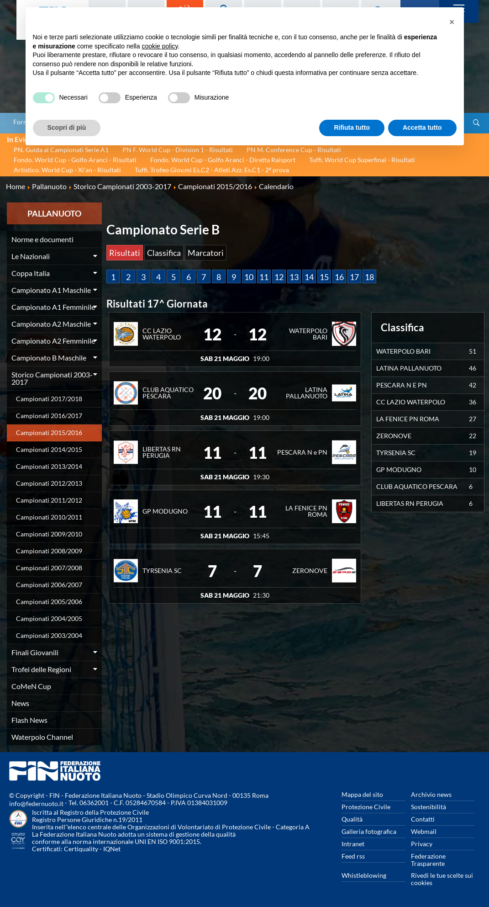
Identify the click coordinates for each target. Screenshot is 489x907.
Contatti (423, 819)
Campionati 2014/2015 (49, 449)
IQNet (112, 849)
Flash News (29, 720)
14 (309, 277)
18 (369, 277)
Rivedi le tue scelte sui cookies (442, 878)
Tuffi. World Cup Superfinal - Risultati (362, 160)
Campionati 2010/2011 (49, 517)
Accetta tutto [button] (422, 127)
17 (354, 277)
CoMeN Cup (31, 686)
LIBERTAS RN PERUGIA (161, 452)
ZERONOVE (309, 570)
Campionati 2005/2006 (49, 601)
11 (263, 277)
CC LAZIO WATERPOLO (161, 334)
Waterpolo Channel (42, 736)
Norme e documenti (42, 239)
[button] (452, 22)
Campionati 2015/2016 (49, 432)
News (20, 703)
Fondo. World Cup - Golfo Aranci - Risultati (75, 160)
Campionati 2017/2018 (49, 399)
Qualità (352, 819)
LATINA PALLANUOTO (306, 393)
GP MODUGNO (165, 511)
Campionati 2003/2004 (49, 635)
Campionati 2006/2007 (49, 585)
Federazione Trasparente (428, 859)
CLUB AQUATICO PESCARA (168, 393)
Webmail (423, 831)
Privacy (421, 844)
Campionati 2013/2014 (49, 466)
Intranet (353, 844)
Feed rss (353, 856)
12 (279, 277)
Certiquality (81, 849)
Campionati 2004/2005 (49, 618)
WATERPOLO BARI (308, 334)
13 (294, 277)
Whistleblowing (364, 875)
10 (248, 277)
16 (339, 277)
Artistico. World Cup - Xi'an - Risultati (67, 170)
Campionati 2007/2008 (49, 568)
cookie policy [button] (160, 46)
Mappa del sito (362, 794)
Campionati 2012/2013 (49, 483)
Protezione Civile (366, 807)
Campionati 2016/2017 (49, 415)
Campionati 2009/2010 (49, 534)
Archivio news (431, 794)
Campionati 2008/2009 (49, 551)
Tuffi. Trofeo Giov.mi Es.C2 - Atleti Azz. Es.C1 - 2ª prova (212, 170)
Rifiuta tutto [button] (352, 127)
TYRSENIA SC (162, 570)
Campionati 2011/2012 (49, 500)
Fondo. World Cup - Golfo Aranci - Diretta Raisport (222, 160)
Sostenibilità (428, 807)
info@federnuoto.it (36, 803)
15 (324, 277)
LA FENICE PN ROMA (306, 511)
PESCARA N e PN (302, 452)
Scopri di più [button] (66, 127)
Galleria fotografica (369, 831)
